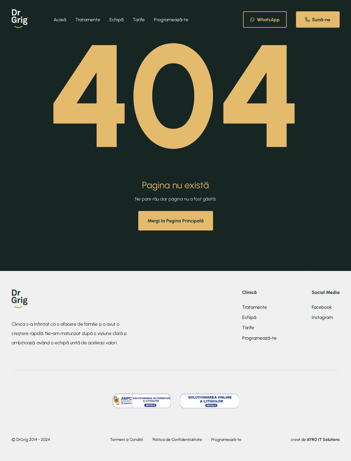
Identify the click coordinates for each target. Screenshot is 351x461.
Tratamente (87, 19)
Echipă (116, 19)
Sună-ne (317, 19)
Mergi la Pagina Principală (176, 221)
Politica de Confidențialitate (177, 439)
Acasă (60, 19)
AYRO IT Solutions (323, 439)
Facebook (322, 307)
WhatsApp (265, 19)
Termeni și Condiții (126, 439)
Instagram (322, 317)
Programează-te (171, 19)
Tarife (139, 19)
